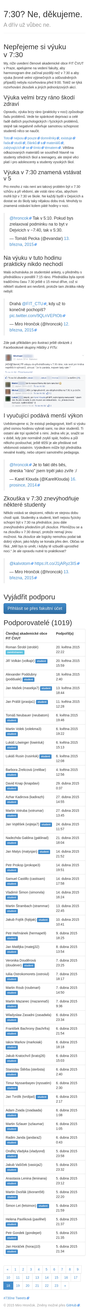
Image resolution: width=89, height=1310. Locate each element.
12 (27, 1277)
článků (32, 143)
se (27, 148)
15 (56, 1277)
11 (18, 1277)
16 (66, 1277)
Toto (7, 138)
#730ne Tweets (15, 1298)
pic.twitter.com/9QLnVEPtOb (35, 315)
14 (47, 1277)
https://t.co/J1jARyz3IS (55, 563)
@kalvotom (19, 563)
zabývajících (13, 148)
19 (18, 1286)
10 (8, 1277)
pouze (32, 138)
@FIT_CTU (32, 303)
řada (7, 143)
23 (56, 1286)
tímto (37, 148)
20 (27, 1286)
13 (37, 1277)
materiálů (53, 143)
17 (76, 1277)
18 (9, 1285)
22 (47, 1286)
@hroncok (18, 218)
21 (37, 1286)
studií (18, 143)
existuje (66, 138)
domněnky (48, 138)
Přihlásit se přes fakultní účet (35, 608)
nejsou (18, 138)
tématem (51, 148)
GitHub (71, 1305)
